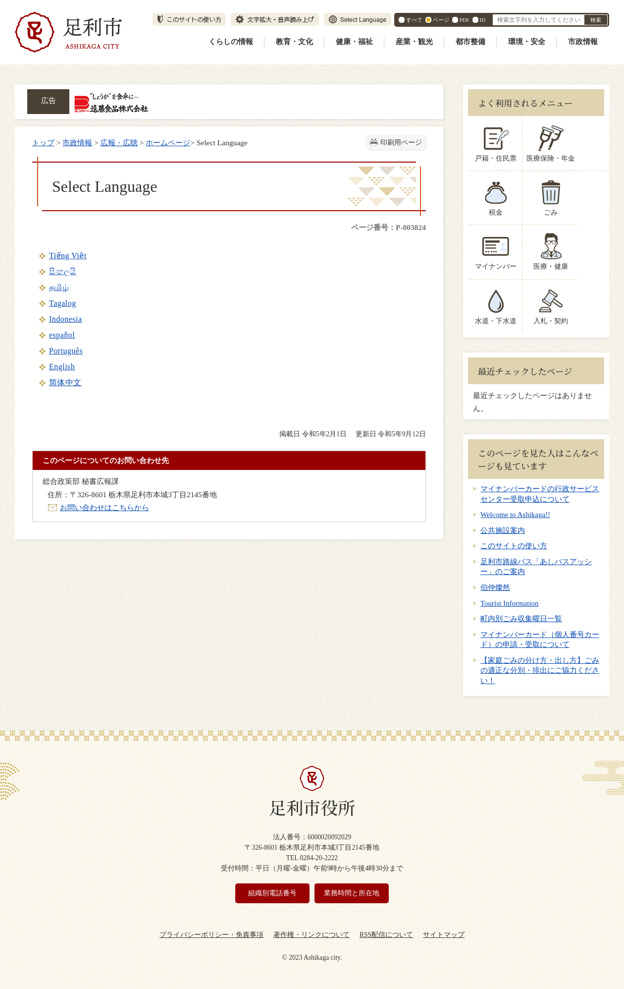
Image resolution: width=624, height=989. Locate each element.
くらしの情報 (230, 42)
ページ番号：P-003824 (388, 227)
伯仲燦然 (495, 587)
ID (482, 20)
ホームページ (168, 142)
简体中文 (65, 382)
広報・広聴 (119, 142)
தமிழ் (59, 287)
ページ (441, 20)
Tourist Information (509, 603)
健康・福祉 (354, 42)
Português (66, 351)
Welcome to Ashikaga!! (515, 515)
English (62, 366)
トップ (43, 142)
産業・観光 (414, 42)
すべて (414, 20)
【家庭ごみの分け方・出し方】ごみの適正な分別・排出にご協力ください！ (539, 670)
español (62, 335)
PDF (464, 20)
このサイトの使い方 (513, 546)
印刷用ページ (401, 142)
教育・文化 (294, 42)
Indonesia (65, 319)
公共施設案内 (502, 530)
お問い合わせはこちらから (104, 507)
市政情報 (583, 42)
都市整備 (470, 42)
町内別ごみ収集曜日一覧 (521, 619)
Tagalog (62, 303)
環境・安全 (526, 42)
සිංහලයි (62, 271)
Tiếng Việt (68, 255)
